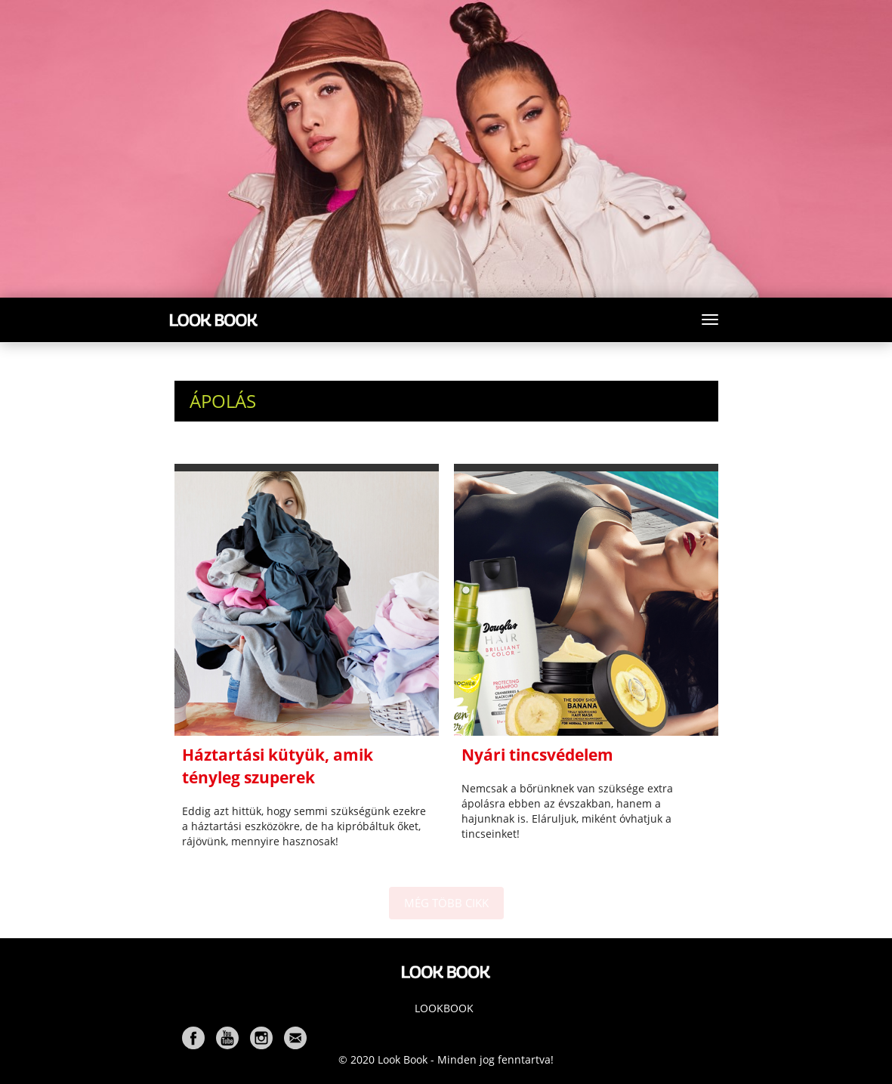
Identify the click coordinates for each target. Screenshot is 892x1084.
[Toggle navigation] (710, 319)
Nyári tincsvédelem (537, 754)
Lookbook (444, 1008)
